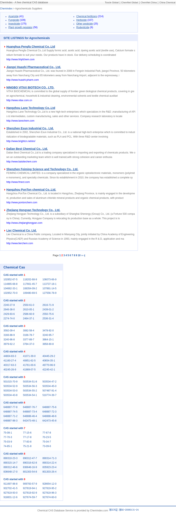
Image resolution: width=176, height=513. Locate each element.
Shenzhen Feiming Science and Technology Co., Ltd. (42, 169)
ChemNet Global (129, 2)
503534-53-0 (10, 390)
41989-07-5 (29, 369)
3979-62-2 (9, 344)
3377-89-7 (28, 339)
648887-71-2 (10, 416)
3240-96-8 (9, 339)
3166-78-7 (28, 335)
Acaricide (13, 16)
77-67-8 (46, 432)
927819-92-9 (30, 492)
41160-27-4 (9, 360)
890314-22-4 (49, 462)
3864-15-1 (48, 339)
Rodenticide (82, 27)
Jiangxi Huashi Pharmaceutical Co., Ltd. (33, 67)
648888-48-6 (49, 416)
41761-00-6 (29, 365)
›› (82, 255)
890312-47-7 (30, 458)
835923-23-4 (49, 467)
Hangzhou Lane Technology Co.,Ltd (30, 108)
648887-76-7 (30, 407)
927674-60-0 (49, 497)
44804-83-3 (9, 356)
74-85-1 (7, 446)
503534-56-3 (30, 386)
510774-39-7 (49, 395)
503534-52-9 (10, 386)
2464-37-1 (28, 318)
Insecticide (14, 23)
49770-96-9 (48, 365)
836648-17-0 (10, 471)
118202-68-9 (30, 279)
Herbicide (81, 20)
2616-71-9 (48, 305)
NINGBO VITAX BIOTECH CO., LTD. (30, 87)
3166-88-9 (9, 335)
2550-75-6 (48, 314)
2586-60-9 (28, 314)
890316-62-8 (30, 462)
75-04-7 (46, 441)
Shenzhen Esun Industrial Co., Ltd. (30, 128)
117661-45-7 (30, 284)
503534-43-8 (10, 395)
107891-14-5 (49, 288)
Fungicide (13, 20)
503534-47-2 (49, 381)
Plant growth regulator (20, 27)
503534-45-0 (49, 386)
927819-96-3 (49, 492)
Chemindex (6, 8)
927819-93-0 (10, 492)
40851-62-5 (29, 360)
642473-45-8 (49, 420)
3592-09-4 (9, 330)
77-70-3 (7, 437)
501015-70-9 (10, 381)
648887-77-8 (10, 407)
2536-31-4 (48, 318)
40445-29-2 (48, 356)
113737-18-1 (49, 284)
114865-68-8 (10, 284)
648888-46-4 (30, 416)
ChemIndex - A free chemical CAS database (24, 2)
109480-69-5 (30, 293)
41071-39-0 (29, 356)
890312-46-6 (10, 467)
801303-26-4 (49, 471)
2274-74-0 (9, 318)
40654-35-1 (48, 360)
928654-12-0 (49, 483)
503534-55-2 (30, 390)
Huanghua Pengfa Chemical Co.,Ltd (30, 46)
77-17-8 (27, 437)
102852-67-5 (10, 279)
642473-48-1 (30, 420)
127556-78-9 (49, 293)
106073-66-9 (49, 279)
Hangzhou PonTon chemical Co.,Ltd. (31, 189)
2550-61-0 (28, 305)
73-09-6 (46, 446)
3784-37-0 (28, 344)
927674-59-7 (30, 497)
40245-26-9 (9, 369)
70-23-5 (46, 437)
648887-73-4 (30, 411)
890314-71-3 (49, 458)
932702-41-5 (10, 488)
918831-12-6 (10, 497)
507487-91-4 (49, 390)
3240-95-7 (48, 335)
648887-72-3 (49, 411)
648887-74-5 (10, 411)
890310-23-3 (10, 458)
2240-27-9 (9, 305)
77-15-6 (27, 432)
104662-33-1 (10, 288)
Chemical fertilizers (86, 16)
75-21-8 (27, 446)
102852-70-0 (10, 293)
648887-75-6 (49, 407)
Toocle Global (112, 2)
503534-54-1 (30, 395)
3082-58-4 (28, 330)
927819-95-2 (49, 488)
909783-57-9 (30, 483)
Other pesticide (84, 23)
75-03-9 (7, 441)
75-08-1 (7, 432)
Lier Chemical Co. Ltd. (21, 230)
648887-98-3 (10, 420)
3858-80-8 (48, 344)
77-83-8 (27, 441)
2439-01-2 (48, 309)
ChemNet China (149, 2)
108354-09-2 (30, 288)
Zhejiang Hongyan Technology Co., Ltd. (33, 210)
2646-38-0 (9, 309)
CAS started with (14, 275)
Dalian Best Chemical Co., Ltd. (27, 148)
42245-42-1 (48, 369)
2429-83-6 (9, 314)
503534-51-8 (30, 381)
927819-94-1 (30, 488)
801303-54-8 (30, 471)
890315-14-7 (10, 462)
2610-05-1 (28, 309)
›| (84, 255)
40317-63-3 (9, 365)
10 (79, 255)
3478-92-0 (48, 330)
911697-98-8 (10, 483)
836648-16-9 (30, 467)
